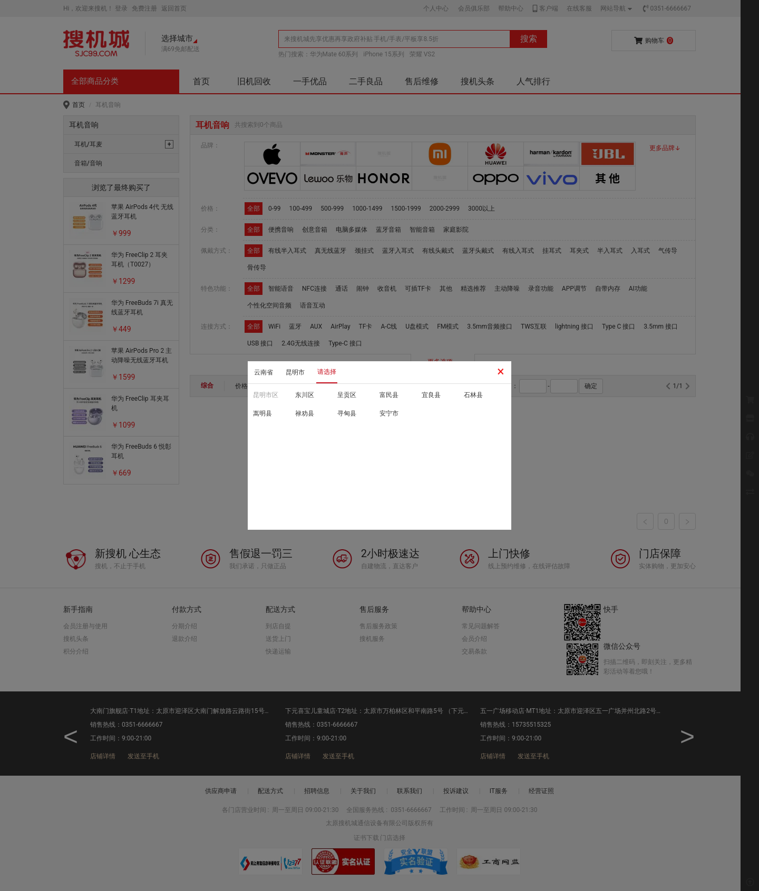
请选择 (326, 371)
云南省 (263, 372)
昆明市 (295, 372)
